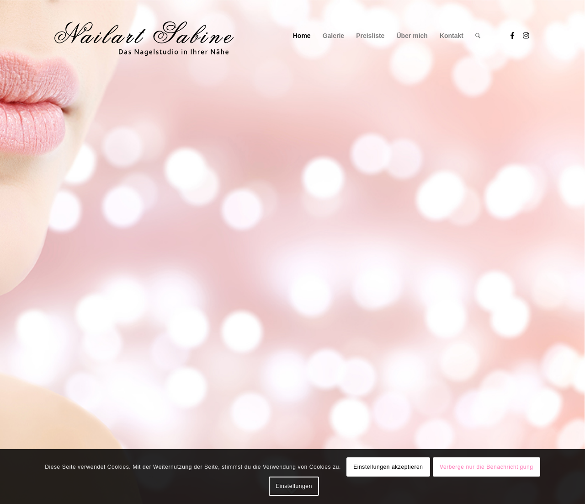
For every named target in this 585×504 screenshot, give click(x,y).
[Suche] (477, 35)
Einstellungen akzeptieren (388, 467)
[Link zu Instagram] (526, 35)
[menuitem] (302, 35)
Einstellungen (294, 486)
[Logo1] (143, 35)
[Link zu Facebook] (512, 35)
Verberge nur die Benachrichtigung (486, 467)
